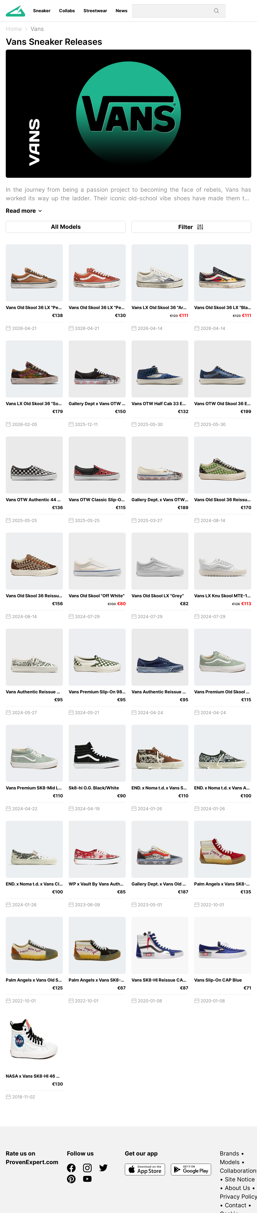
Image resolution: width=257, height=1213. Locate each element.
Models (230, 1162)
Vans (37, 28)
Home (14, 28)
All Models (66, 226)
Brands (229, 1153)
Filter (191, 227)
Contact (235, 1205)
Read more (25, 211)
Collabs (67, 10)
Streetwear (95, 10)
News (121, 10)
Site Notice (240, 1179)
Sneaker (41, 10)
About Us (237, 1187)
